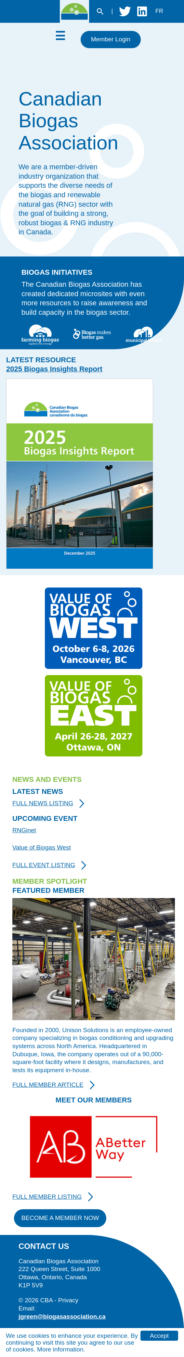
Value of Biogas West (41, 847)
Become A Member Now (60, 1217)
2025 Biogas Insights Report (54, 369)
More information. (61, 1349)
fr (159, 11)
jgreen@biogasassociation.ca (62, 1316)
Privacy (68, 1300)
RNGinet (24, 830)
